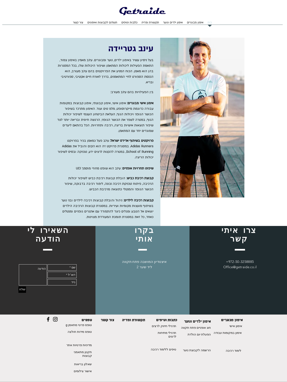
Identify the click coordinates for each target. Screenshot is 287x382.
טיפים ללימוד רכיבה (163, 349)
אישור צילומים (83, 371)
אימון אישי (235, 326)
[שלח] (22, 289)
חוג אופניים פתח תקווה (196, 327)
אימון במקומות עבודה (228, 332)
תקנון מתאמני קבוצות (83, 353)
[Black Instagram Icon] (55, 319)
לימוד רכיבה (233, 350)
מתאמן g (71, 325)
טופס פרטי (84, 325)
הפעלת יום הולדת (199, 334)
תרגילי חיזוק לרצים (164, 326)
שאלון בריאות (83, 364)
